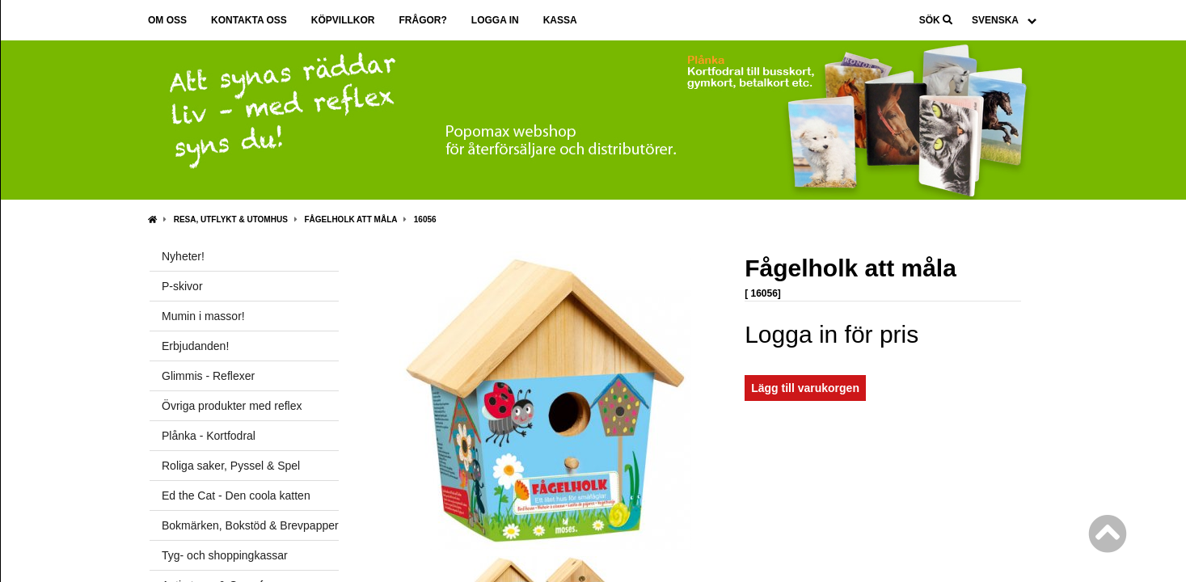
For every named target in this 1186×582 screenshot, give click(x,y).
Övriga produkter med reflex (232, 405)
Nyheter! (183, 256)
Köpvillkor (343, 20)
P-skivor (182, 286)
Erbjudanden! (195, 346)
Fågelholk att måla (351, 219)
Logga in (495, 20)
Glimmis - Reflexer (208, 375)
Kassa (560, 20)
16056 (425, 219)
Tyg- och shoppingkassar (225, 555)
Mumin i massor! (203, 316)
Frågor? (422, 20)
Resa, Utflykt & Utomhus (231, 219)
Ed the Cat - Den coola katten (236, 495)
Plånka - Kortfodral (208, 435)
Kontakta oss (249, 20)
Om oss (167, 20)
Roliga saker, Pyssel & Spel (231, 465)
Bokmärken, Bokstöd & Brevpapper (250, 525)
